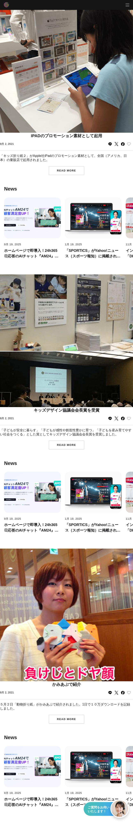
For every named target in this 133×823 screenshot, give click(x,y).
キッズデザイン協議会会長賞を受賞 (66, 410)
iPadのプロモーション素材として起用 (66, 136)
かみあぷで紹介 (66, 684)
